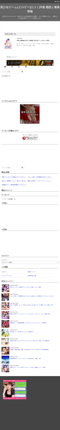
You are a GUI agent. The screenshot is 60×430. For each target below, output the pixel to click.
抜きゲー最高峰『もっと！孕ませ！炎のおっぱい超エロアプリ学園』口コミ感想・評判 (26, 181)
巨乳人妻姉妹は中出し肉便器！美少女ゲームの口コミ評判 (33, 40)
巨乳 (18, 45)
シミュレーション (28, 43)
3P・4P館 (21, 43)
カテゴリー (4, 260)
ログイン (4, 271)
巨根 (34, 45)
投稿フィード (31, 271)
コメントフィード (7, 275)
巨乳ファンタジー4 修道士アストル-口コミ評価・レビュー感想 (19, 177)
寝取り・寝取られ (50, 43)
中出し (34, 43)
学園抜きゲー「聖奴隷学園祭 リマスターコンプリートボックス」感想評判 (22, 184)
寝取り (30, 45)
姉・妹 (40, 43)
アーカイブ (4, 199)
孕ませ (44, 43)
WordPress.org (32, 275)
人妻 (37, 43)
